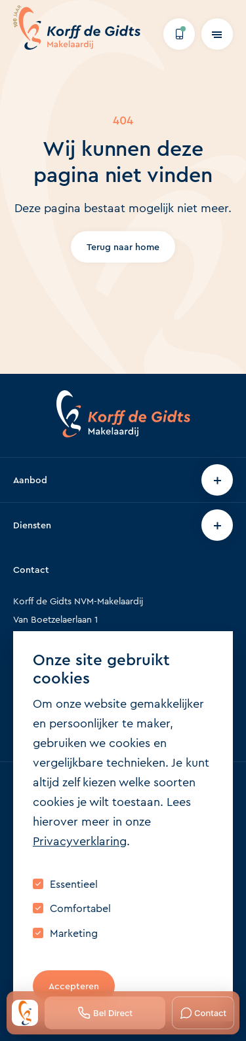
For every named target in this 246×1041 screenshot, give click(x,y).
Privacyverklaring (80, 841)
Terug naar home (123, 246)
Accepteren (74, 986)
